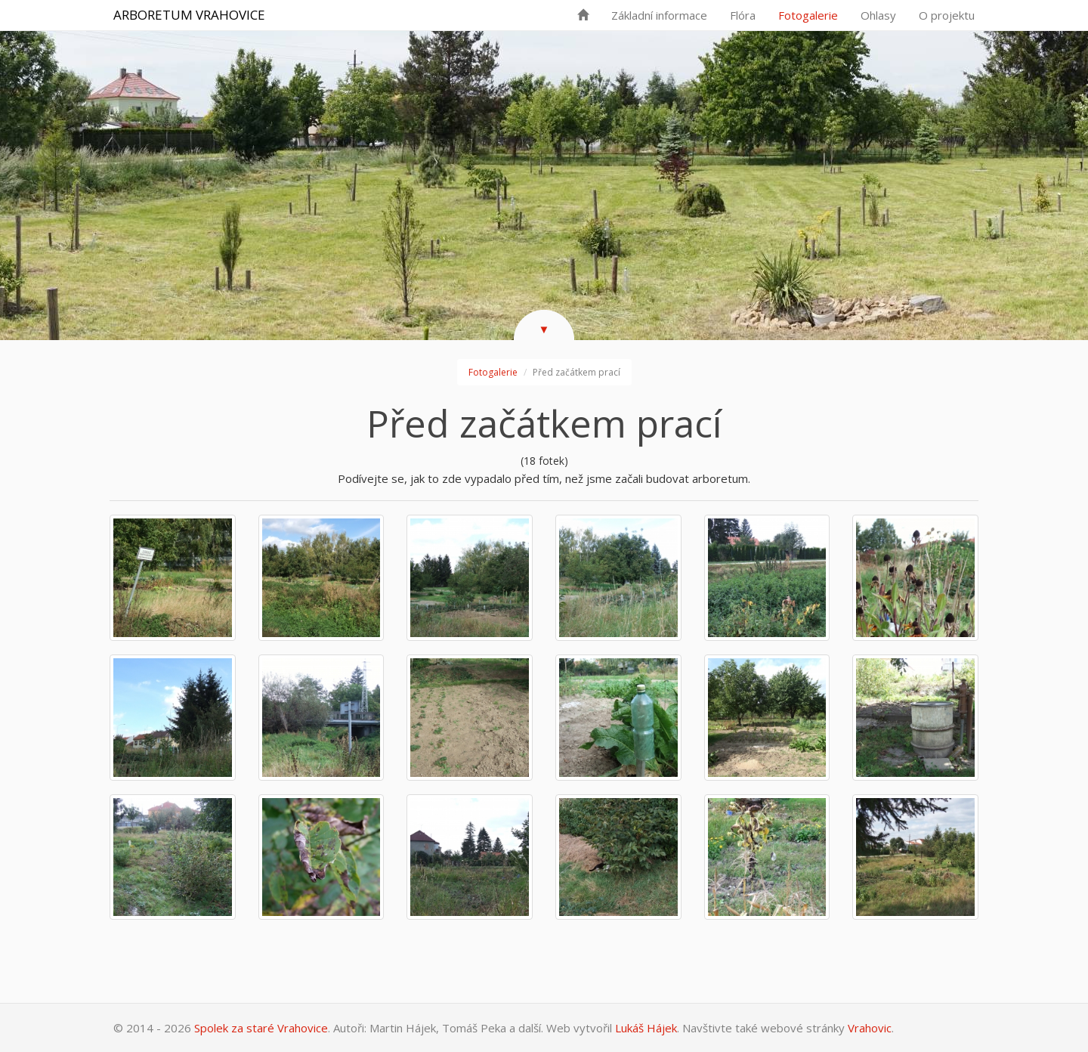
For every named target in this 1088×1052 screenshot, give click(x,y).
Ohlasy (878, 15)
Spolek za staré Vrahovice (261, 1027)
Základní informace (659, 15)
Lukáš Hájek (646, 1027)
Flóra (743, 15)
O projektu (947, 15)
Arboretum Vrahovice (189, 14)
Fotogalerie (808, 15)
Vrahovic (870, 1027)
